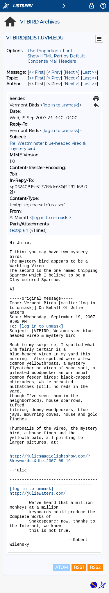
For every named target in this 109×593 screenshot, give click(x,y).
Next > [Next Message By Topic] (71, 78)
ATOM (61, 567)
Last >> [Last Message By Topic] (89, 78)
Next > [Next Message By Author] (71, 83)
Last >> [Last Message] (89, 72)
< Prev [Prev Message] (54, 72)
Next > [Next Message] (71, 72)
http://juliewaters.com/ (38, 493)
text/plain (19, 230)
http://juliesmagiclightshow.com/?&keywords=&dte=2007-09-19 (50, 458)
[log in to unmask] (60, 105)
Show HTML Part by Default (56, 56)
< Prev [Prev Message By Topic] (54, 78)
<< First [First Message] (36, 72)
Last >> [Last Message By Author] (89, 83)
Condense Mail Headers (52, 61)
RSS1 (79, 567)
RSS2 (95, 567)
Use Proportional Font (50, 50)
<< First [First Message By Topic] (36, 78)
